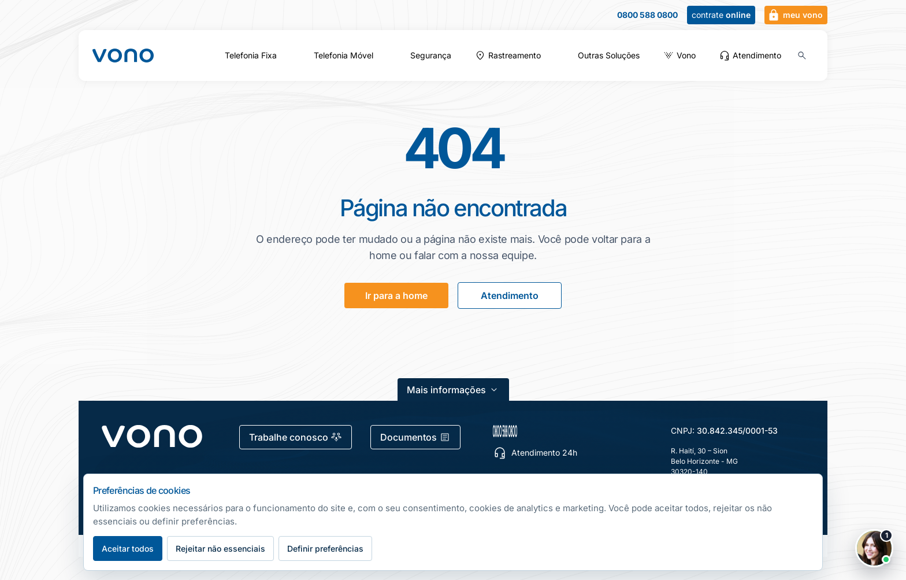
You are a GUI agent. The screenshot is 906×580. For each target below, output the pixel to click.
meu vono (795, 15)
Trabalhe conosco (295, 437)
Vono (686, 55)
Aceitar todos (128, 548)
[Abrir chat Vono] (874, 548)
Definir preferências (325, 548)
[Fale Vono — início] (123, 55)
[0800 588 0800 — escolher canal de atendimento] (559, 431)
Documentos (415, 437)
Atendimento (750, 55)
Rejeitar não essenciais (220, 548)
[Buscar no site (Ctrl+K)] (802, 55)
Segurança (430, 55)
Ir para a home (396, 295)
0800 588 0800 (647, 15)
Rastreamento (514, 55)
